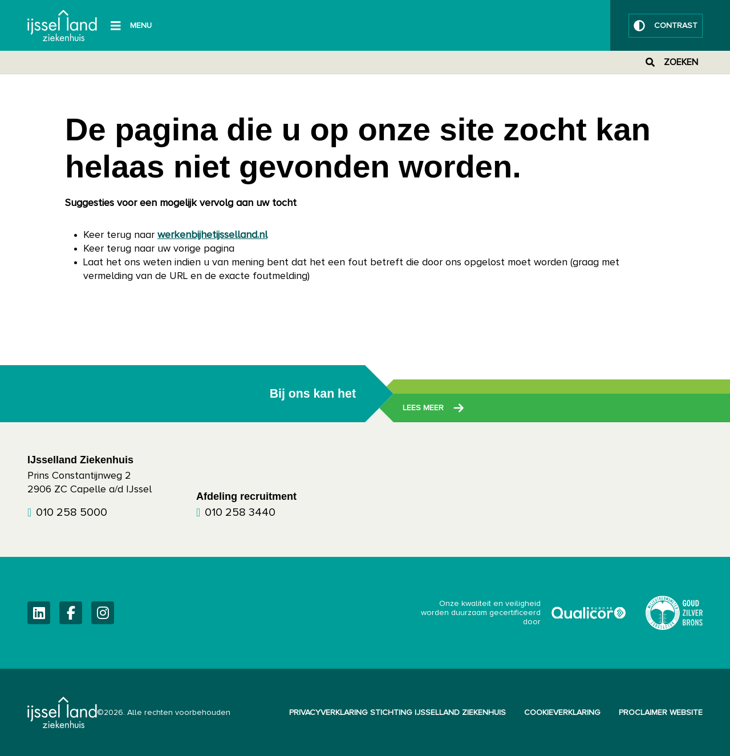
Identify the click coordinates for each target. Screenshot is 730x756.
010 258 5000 (71, 512)
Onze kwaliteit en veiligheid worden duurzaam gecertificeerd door (524, 613)
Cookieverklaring (562, 713)
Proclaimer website (661, 713)
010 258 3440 (240, 512)
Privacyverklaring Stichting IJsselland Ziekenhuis (397, 713)
